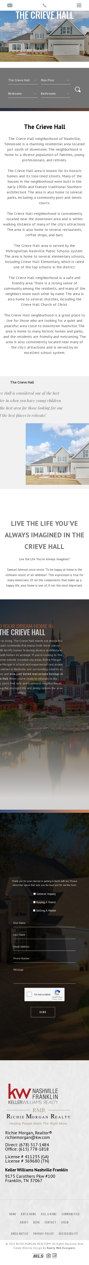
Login (65, 1222)
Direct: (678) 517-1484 (27, 1145)
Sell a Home (49, 1214)
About (24, 1222)
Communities (70, 1214)
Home (12, 1214)
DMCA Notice (19, 1233)
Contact (50, 1222)
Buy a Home (28, 1214)
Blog (36, 1222)
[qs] (56, 80)
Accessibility (68, 1233)
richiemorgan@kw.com (27, 1137)
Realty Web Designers (61, 1248)
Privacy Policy (43, 1233)
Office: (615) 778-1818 (27, 1149)
